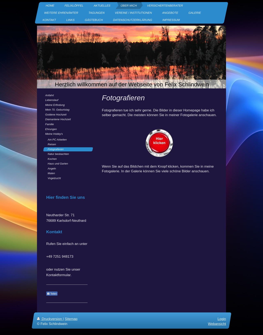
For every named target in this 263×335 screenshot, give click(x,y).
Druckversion (50, 319)
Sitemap (71, 319)
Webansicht (217, 324)
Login (222, 319)
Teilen (52, 293)
